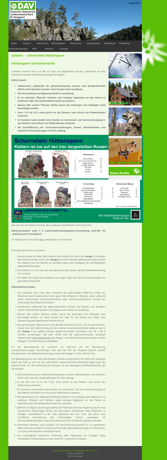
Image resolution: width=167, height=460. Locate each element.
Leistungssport (93, 43)
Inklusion (49, 48)
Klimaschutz (75, 43)
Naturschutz (42, 43)
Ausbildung (124, 43)
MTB (34, 48)
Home (14, 43)
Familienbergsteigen (18, 48)
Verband (27, 43)
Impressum (134, 3)
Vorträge (64, 48)
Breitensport (110, 43)
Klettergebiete (58, 43)
